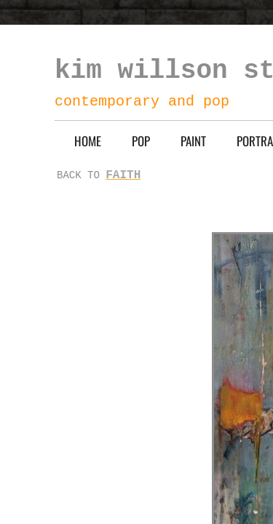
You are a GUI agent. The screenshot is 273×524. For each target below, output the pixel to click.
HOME (87, 141)
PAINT (193, 141)
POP (141, 141)
